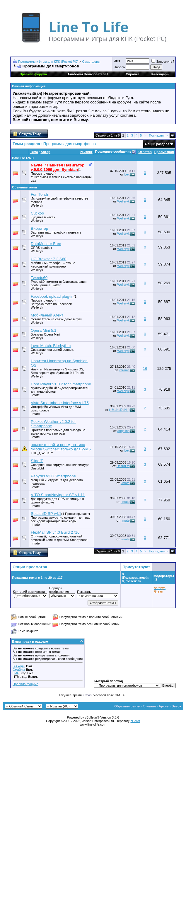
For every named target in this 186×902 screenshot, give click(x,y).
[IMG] (17, 673)
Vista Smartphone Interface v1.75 (60, 403)
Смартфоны (91, 61)
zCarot (135, 721)
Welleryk (37, 205)
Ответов (144, 152)
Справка (132, 74)
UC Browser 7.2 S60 (48, 259)
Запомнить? (162, 61)
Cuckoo (37, 213)
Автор (45, 152)
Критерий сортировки (29, 591)
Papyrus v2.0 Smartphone (53, 476)
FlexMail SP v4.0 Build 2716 (55, 532)
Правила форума (25, 684)
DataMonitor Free (46, 243)
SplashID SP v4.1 (46, 513)
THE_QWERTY (42, 453)
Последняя (158, 135)
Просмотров (164, 152)
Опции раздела (157, 144)
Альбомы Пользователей (87, 74)
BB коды (19, 666)
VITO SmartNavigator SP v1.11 (58, 495)
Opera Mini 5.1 (43, 330)
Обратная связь (127, 706)
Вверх (176, 706)
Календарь (160, 74)
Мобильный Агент (47, 315)
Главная (149, 706)
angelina (123, 431)
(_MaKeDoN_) (119, 409)
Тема (34, 152)
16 (145, 368)
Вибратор (39, 228)
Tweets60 (39, 277)
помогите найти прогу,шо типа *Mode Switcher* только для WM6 (61, 447)
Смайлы (19, 669)
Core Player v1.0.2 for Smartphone (61, 384)
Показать (84, 591)
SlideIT (37, 461)
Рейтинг (86, 152)
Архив (164, 706)
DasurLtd (37, 468)
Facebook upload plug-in (52, 296)
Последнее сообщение (113, 151)
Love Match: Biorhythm (51, 345)
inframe (124, 370)
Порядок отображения (59, 589)
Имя (117, 61)
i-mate (35, 395)
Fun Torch (39, 194)
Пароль (119, 67)
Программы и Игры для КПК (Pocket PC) (48, 61)
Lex (33, 180)
